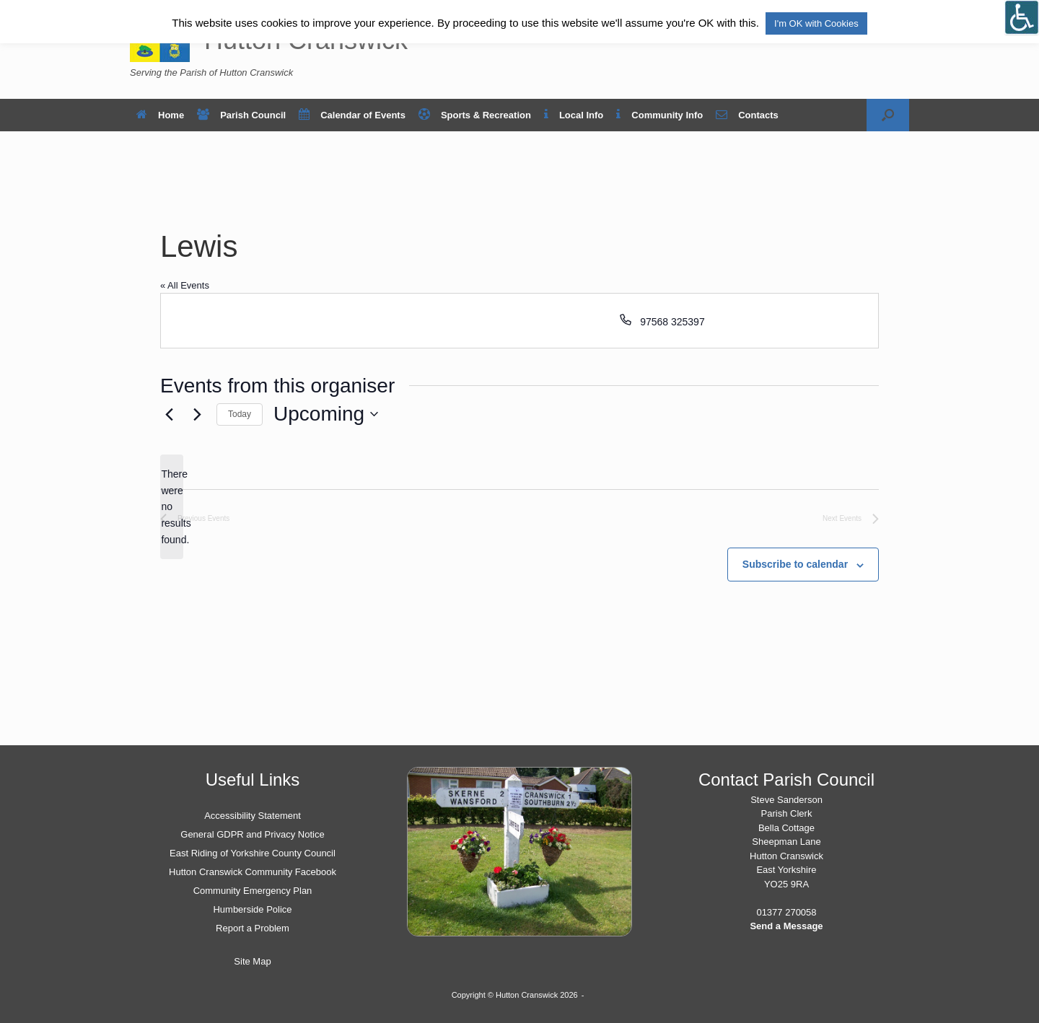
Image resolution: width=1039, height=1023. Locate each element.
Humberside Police (252, 909)
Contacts (747, 115)
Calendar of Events (352, 115)
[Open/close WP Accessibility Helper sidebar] (1021, 17)
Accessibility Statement (252, 815)
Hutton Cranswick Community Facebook (252, 871)
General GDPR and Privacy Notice (252, 834)
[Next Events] (197, 414)
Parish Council (241, 115)
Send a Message (786, 926)
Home (160, 115)
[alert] (171, 507)
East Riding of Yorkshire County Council (253, 853)
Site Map (252, 961)
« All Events (184, 285)
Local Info (573, 115)
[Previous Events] (168, 414)
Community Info (659, 115)
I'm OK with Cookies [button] (816, 23)
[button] (888, 115)
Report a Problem (252, 928)
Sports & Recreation (474, 115)
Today (239, 414)
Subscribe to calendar (795, 564)
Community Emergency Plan (252, 890)
